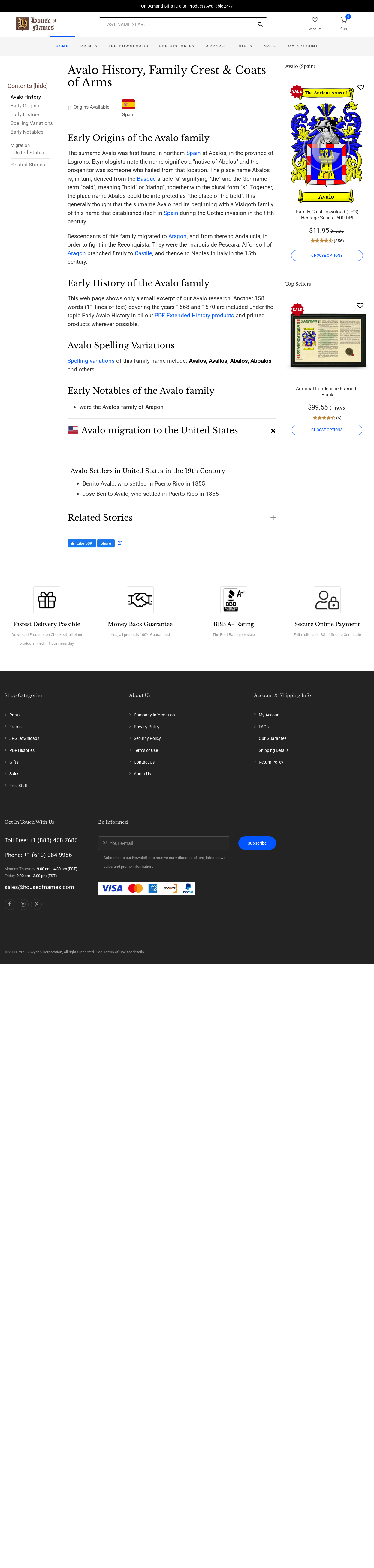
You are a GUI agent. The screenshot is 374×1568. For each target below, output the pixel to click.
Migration (20, 145)
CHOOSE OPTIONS (327, 255)
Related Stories (28, 165)
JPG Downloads (128, 46)
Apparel (216, 46)
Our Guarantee (272, 738)
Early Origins (25, 106)
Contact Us (144, 762)
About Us (142, 773)
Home (62, 46)
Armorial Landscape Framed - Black (327, 392)
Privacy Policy (147, 726)
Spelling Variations (32, 123)
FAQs (264, 726)
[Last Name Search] (183, 24)
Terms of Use (146, 750)
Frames (16, 726)
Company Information (154, 715)
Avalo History (26, 97)
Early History (25, 114)
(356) (338, 240)
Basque (146, 178)
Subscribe (257, 843)
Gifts (246, 46)
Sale (270, 46)
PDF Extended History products (194, 315)
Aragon (177, 236)
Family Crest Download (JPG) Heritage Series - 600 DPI (327, 215)
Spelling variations (91, 360)
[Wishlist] (361, 87)
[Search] (260, 25)
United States (29, 153)
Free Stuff (18, 785)
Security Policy (147, 738)
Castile (143, 253)
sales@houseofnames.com (39, 887)
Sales (14, 773)
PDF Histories (177, 46)
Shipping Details (273, 750)
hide (40, 85)
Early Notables (27, 132)
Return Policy (271, 762)
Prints (89, 46)
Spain (193, 153)
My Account (303, 46)
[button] (172, 428)
